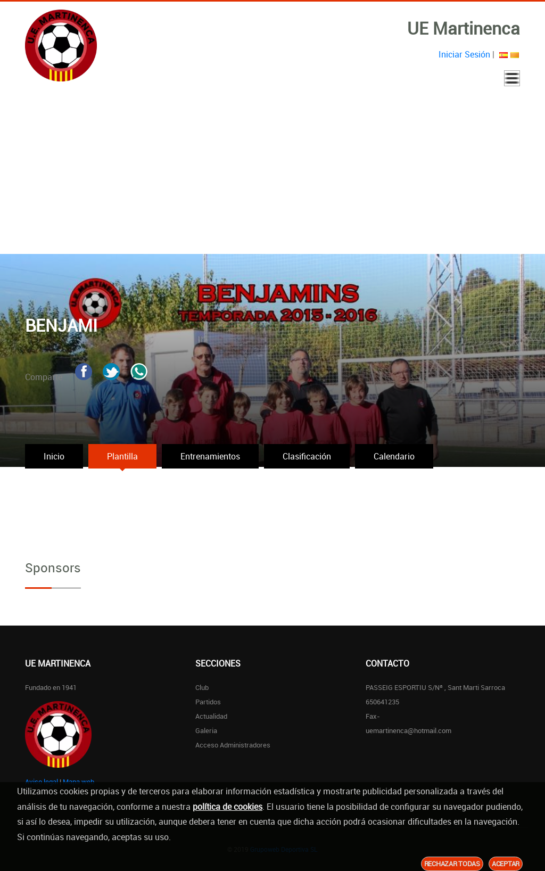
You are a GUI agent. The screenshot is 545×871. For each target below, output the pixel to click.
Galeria (206, 730)
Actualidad (211, 716)
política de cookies (227, 806)
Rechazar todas (452, 863)
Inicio (54, 456)
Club (202, 687)
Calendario (394, 456)
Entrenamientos (210, 456)
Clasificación (307, 456)
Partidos (208, 701)
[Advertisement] (272, 174)
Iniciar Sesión (464, 54)
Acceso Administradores (232, 745)
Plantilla (122, 456)
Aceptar (505, 863)
